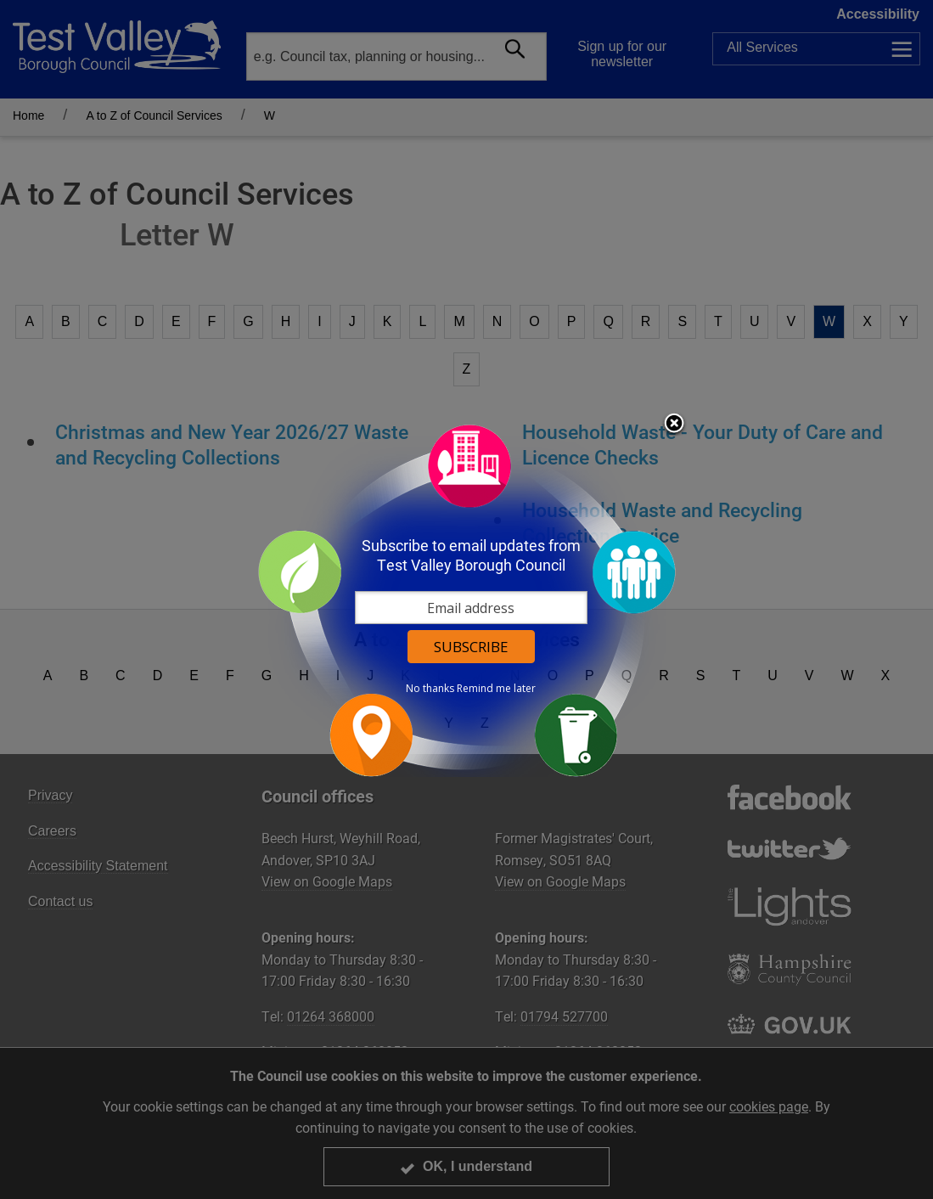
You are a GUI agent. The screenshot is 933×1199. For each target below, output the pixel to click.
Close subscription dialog (674, 424)
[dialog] (467, 600)
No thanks (430, 688)
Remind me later (496, 688)
